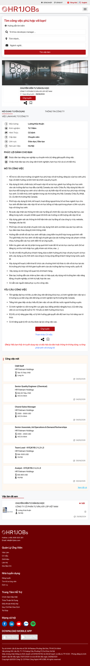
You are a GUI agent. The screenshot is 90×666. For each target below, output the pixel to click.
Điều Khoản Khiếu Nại (10, 604)
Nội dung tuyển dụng (13, 111)
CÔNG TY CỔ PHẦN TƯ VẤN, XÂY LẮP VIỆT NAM (36, 91)
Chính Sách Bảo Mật (10, 597)
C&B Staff (19, 366)
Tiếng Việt (72, 3)
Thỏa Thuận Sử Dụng (10, 600)
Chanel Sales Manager (25, 407)
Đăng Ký (58, 3)
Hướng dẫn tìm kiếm (15, 25)
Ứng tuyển (27, 98)
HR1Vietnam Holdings (24, 369)
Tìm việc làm (45, 52)
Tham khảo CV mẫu (43, 334)
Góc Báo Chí (6, 566)
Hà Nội (31, 146)
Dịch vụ (5, 585)
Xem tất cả (82, 487)
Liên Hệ (5, 563)
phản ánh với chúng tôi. (45, 347)
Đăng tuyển (6, 578)
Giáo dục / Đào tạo (36, 141)
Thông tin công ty (55, 111)
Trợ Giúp (5, 610)
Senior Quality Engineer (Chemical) (31, 386)
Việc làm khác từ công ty (15, 116)
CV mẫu (5, 556)
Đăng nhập (46, 3)
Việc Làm (5, 552)
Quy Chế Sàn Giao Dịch (11, 607)
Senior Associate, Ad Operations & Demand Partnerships (41, 427)
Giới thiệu (5, 559)
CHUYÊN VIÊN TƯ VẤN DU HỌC (34, 88)
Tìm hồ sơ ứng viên (9, 581)
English (83, 3)
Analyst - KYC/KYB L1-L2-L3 (28, 468)
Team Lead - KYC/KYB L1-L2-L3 (29, 447)
